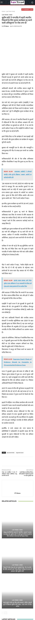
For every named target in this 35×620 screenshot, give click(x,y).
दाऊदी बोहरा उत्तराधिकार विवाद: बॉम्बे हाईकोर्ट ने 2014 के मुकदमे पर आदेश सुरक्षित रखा (26, 458)
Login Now (21, 614)
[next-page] (6, 597)
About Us (8, 612)
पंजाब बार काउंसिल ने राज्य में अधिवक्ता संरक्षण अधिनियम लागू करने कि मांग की (9, 458)
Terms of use (24, 612)
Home (3, 11)
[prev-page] (3, 597)
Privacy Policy (15, 612)
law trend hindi (10, 437)
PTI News (6, 26)
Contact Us (14, 614)
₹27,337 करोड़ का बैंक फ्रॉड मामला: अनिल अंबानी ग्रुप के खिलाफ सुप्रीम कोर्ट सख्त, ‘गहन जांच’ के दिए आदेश (17, 589)
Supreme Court (19, 437)
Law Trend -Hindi (10, 11)
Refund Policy (6, 614)
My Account (29, 614)
